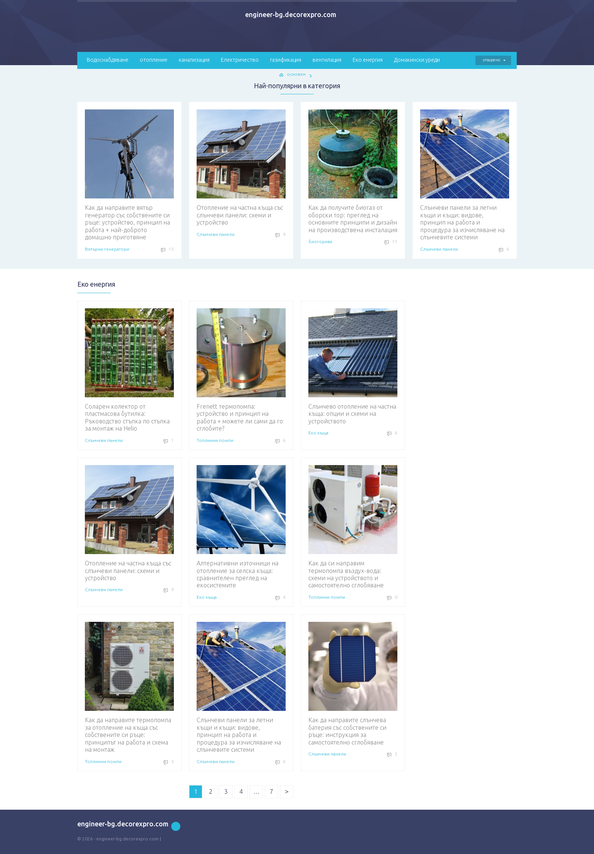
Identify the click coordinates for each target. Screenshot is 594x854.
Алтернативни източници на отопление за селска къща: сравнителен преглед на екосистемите (241, 527)
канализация (194, 60)
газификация (285, 60)
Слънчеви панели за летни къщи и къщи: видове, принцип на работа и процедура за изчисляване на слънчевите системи (464, 174)
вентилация (327, 60)
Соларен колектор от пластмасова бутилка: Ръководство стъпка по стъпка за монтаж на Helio (129, 370)
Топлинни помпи (215, 440)
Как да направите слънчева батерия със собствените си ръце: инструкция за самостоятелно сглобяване (352, 683)
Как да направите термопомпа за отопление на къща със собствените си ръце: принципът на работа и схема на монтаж (129, 687)
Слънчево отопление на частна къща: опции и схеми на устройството (352, 366)
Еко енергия (368, 60)
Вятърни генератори (107, 249)
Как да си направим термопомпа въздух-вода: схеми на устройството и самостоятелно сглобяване (352, 527)
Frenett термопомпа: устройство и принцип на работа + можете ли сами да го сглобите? (241, 370)
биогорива (320, 241)
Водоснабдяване (107, 60)
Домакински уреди (417, 60)
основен (296, 74)
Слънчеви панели (215, 234)
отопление (153, 60)
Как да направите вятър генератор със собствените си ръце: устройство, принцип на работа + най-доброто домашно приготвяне (129, 174)
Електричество (240, 60)
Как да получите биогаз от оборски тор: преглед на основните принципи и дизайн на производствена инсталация (352, 171)
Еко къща (318, 432)
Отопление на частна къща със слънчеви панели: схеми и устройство (241, 167)
